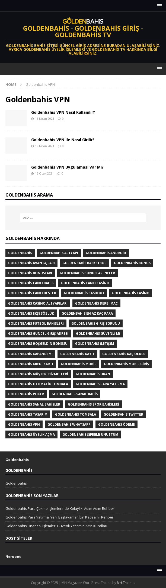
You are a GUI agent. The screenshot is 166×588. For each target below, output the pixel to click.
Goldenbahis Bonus (132, 263)
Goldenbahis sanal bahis (75, 394)
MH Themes (126, 582)
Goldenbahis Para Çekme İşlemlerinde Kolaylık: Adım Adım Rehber (59, 508)
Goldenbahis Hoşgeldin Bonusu (38, 343)
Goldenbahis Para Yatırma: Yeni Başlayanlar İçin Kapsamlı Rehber (59, 517)
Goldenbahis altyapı (59, 253)
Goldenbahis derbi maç (96, 303)
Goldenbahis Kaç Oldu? (123, 354)
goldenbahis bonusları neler (87, 273)
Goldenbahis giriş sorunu (95, 323)
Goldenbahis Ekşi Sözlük (31, 313)
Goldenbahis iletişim (94, 343)
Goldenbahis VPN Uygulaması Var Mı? (67, 167)
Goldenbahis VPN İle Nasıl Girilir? (62, 139)
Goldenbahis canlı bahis (30, 283)
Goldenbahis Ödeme (116, 424)
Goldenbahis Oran (93, 374)
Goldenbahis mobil (78, 364)
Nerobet (13, 556)
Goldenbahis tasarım (27, 414)
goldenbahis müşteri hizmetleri (38, 374)
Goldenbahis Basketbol (84, 263)
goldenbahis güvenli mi (98, 333)
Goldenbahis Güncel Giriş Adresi (38, 333)
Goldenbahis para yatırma (100, 384)
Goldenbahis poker (26, 394)
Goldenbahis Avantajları (31, 263)
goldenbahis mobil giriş (126, 364)
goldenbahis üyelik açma (31, 434)
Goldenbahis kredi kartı (30, 364)
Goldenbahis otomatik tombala (38, 384)
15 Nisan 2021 (44, 118)
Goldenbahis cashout (84, 293)
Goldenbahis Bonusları (30, 273)
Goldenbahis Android (106, 253)
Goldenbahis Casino (130, 293)
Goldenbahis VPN (24, 424)
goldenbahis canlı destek (32, 293)
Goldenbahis (20, 253)
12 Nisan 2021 (44, 146)
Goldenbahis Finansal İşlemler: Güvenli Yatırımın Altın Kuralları (56, 525)
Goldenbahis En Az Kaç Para (87, 313)
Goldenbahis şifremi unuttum (90, 434)
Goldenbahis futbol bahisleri (36, 323)
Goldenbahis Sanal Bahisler (34, 404)
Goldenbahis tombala (75, 414)
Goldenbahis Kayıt (77, 354)
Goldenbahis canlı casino (85, 283)
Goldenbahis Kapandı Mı (30, 354)
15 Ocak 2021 (44, 173)
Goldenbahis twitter (123, 414)
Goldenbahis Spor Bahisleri (93, 404)
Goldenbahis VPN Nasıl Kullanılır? (63, 112)
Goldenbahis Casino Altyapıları (38, 303)
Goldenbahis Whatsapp (69, 424)
